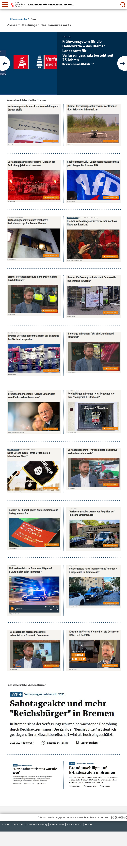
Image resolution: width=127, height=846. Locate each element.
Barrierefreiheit (57, 824)
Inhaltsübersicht (74, 824)
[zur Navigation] (5, 4)
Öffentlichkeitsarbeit (19, 19)
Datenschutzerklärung (37, 824)
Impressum (19, 824)
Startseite (6, 824)
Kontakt (88, 824)
